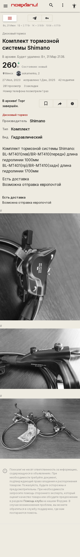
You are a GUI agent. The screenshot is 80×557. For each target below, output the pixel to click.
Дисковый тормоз (14, 33)
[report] (72, 103)
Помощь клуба (33, 501)
